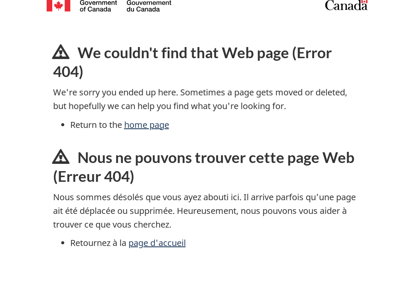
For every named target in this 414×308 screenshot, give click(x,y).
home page (146, 124)
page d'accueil (157, 243)
